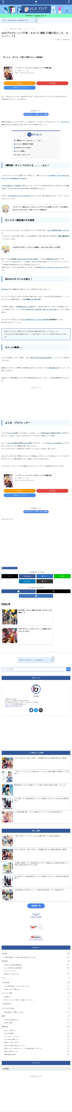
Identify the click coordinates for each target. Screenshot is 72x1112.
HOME (12, 1095)
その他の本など (12, 1103)
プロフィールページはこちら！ (14, 682)
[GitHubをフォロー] (36, 596)
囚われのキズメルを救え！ (24, 147)
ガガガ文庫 (59, 1098)
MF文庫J (36, 1098)
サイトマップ (54, 1106)
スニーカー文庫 (12, 1100)
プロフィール (36, 1095)
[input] (36, 645)
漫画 (59, 1100)
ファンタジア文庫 (36, 1100)
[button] (68, 645)
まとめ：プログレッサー (23, 155)
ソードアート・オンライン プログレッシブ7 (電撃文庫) (33, 68)
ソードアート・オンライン (9, 568)
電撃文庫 (12, 1098)
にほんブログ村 (36, 893)
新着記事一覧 (36, 882)
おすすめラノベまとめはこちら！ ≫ (36, 15)
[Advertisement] (36, 46)
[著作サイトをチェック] (18, 591)
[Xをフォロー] (53, 591)
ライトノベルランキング (36, 915)
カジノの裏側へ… (21, 151)
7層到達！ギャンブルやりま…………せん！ (29, 140)
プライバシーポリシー (18, 1106)
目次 (33, 134)
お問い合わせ (59, 1103)
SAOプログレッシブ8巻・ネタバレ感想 (36, 114)
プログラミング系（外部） (36, 1103)
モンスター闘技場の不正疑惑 (24, 144)
